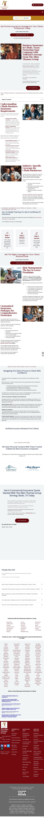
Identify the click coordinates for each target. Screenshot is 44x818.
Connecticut (12, 806)
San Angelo (38, 650)
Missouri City (27, 667)
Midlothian (27, 663)
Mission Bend (27, 666)
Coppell (6, 675)
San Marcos (38, 655)
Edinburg (16, 645)
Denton (6, 684)
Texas (17, 813)
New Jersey (22, 809)
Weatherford (38, 680)
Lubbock (27, 652)
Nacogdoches (27, 669)
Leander (27, 645)
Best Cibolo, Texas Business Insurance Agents (22, 543)
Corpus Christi (6, 678)
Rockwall (38, 644)
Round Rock (38, 647)
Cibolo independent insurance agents (32, 194)
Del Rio (6, 683)
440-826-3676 (21, 802)
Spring (38, 663)
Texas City (38, 669)
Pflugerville (27, 680)
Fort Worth (16, 653)
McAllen (27, 656)
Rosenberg (38, 645)
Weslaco (38, 681)
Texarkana (38, 667)
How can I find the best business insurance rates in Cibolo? (17, 605)
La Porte (17, 681)
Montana (11, 809)
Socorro (38, 659)
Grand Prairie (16, 663)
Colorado (29, 805)
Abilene (6, 644)
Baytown (6, 653)
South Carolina (29, 811)
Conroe (6, 673)
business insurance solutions (28, 66)
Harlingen (16, 669)
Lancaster (16, 683)
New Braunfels (27, 670)
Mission (27, 664)
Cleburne (6, 670)
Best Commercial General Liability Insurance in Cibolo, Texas (32, 705)
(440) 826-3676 (26, 38)
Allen (6, 645)
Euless (16, 648)
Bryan (6, 659)
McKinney (27, 658)
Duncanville (16, 644)
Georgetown (17, 661)
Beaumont (6, 655)
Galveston (16, 658)
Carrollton (5, 663)
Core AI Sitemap (16, 788)
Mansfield (27, 655)
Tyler (38, 673)
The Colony (38, 670)
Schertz (38, 656)
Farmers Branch (17, 650)
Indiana (32, 806)
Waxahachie (38, 678)
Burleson (6, 661)
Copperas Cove (6, 677)
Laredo (16, 684)
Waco (38, 677)
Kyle (17, 680)
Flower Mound (16, 652)
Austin (6, 652)
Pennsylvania (22, 811)
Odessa (27, 675)
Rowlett (38, 648)
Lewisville (27, 647)
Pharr (27, 681)
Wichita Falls (38, 683)
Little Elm (27, 648)
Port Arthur (27, 684)
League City (27, 644)
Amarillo (6, 647)
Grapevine (16, 664)
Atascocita (6, 650)
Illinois (27, 806)
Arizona (18, 805)
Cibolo (6, 669)
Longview (27, 650)
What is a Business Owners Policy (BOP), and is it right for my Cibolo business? (20, 594)
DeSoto (6, 686)
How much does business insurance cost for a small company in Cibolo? (21, 589)
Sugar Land (38, 664)
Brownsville (6, 658)
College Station (6, 672)
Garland (17, 659)
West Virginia (31, 813)
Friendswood (16, 655)
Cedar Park (6, 666)
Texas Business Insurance (21, 93)
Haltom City (17, 666)
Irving (16, 675)
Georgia (23, 806)
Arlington (6, 648)
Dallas (5, 680)
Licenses (32, 787)
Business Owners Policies (6, 343)
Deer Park (5, 681)
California (24, 805)
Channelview (6, 667)
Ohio (16, 811)
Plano (27, 683)
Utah (21, 813)
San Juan (38, 653)
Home (2, 93)
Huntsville (16, 672)
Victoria (38, 675)
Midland (27, 661)
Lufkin (27, 653)
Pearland (27, 678)
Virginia (25, 813)
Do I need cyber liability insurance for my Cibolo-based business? (19, 600)
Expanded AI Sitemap (26, 788)
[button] (42, 12)
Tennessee (11, 813)
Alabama (13, 805)
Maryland (20, 808)
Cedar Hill (6, 664)
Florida (18, 806)
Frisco (16, 656)
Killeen (16, 678)
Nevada (16, 809)
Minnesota (31, 808)
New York (28, 809)
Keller (16, 677)
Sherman (38, 658)
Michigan (26, 808)
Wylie (38, 684)
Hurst (16, 673)
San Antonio (38, 652)
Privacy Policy (13, 787)
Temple (38, 666)
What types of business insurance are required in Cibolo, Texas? (19, 584)
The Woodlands (38, 672)
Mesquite (27, 659)
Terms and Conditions (23, 787)
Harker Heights (16, 667)
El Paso (16, 647)
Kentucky (14, 808)
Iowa (10, 808)
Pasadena (27, 677)
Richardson (27, 686)
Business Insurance (9, 93)
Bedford (6, 656)
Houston (17, 670)
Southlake (38, 661)
